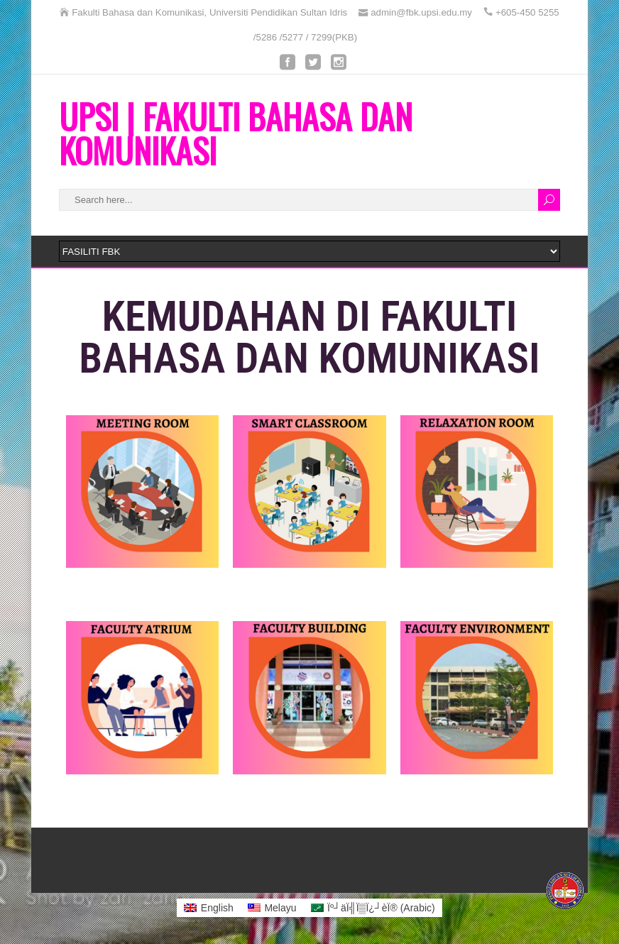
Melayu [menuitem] (280, 907)
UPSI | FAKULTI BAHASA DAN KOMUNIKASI (235, 133)
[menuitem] (209, 908)
